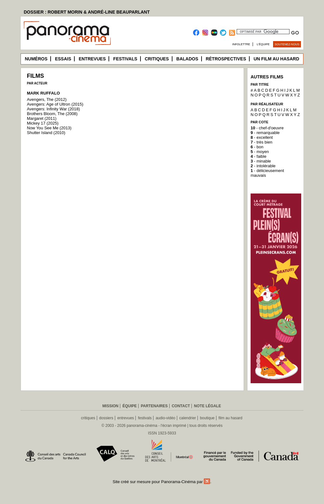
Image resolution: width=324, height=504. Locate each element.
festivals (145, 418)
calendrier (187, 418)
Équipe (129, 406)
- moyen (260, 151)
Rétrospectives (226, 58)
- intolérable (263, 165)
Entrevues (92, 58)
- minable (261, 161)
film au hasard (230, 418)
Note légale (207, 406)
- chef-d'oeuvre (267, 128)
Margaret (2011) (41, 118)
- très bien (261, 142)
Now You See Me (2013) (49, 128)
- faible (258, 156)
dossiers (106, 418)
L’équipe (263, 44)
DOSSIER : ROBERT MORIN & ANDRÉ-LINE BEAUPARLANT (87, 12)
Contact (181, 406)
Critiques (157, 58)
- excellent (262, 137)
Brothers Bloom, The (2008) (52, 113)
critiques (88, 418)
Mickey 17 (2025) (43, 123)
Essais (63, 58)
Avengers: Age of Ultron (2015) (55, 104)
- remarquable (265, 132)
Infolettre (241, 44)
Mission (111, 406)
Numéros (36, 58)
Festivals (125, 58)
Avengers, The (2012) (46, 99)
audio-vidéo (165, 418)
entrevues (125, 418)
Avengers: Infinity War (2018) (53, 109)
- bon (257, 146)
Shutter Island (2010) (46, 132)
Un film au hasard (276, 58)
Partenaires (154, 406)
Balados (187, 58)
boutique (207, 418)
